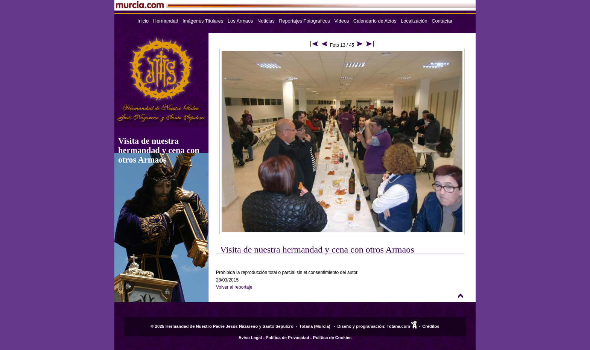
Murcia (322, 326)
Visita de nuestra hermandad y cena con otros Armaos (158, 150)
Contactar (442, 21)
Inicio (143, 21)
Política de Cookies (332, 337)
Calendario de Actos (375, 21)
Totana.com (398, 326)
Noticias (266, 21)
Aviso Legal (250, 337)
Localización (414, 21)
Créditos (430, 326)
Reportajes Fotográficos (304, 21)
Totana (306, 326)
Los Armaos (240, 21)
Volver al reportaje (234, 287)
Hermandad (165, 21)
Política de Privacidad (287, 337)
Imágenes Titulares (202, 21)
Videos (342, 21)
